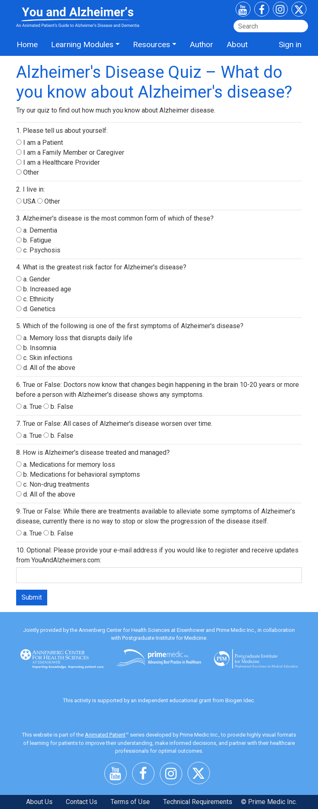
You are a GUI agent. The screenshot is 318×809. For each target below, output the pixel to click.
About (237, 44)
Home (27, 44)
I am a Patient (39, 142)
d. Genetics (35, 309)
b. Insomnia (36, 348)
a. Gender (33, 279)
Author (201, 44)
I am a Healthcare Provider (58, 162)
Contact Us (81, 802)
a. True (29, 407)
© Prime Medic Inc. (269, 802)
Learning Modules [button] (82, 44)
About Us (39, 802)
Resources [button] (151, 44)
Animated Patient (105, 735)
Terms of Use (130, 802)
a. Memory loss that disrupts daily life (74, 338)
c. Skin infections (44, 358)
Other (27, 172)
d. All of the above (45, 368)
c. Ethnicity (35, 299)
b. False (58, 407)
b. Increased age (43, 289)
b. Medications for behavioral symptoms (78, 474)
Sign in (290, 44)
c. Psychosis (38, 250)
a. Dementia (36, 230)
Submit (32, 597)
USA (26, 201)
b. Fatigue (33, 240)
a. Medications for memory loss (65, 464)
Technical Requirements (197, 802)
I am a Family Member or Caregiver (70, 152)
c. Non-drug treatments (52, 484)
